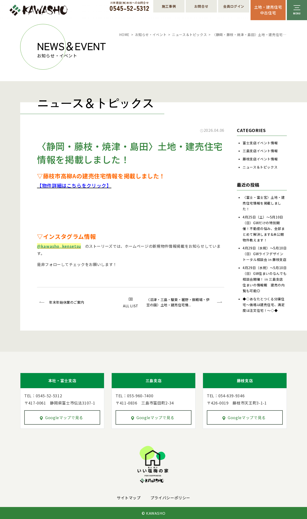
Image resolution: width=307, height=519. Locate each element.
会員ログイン (233, 6)
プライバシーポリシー (170, 498)
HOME (124, 34)
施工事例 (169, 6)
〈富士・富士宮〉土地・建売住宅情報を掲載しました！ (264, 203)
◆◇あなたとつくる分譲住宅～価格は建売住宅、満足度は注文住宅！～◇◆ (264, 304)
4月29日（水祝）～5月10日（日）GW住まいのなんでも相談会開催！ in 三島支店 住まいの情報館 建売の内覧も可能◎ (265, 279)
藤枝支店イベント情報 (260, 159)
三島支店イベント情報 (260, 150)
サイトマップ (129, 498)
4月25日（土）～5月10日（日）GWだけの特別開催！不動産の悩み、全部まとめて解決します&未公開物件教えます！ (264, 228)
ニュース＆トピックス (189, 34)
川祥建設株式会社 (38, 10)
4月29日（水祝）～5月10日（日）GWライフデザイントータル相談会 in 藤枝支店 (265, 254)
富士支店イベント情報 (260, 142)
